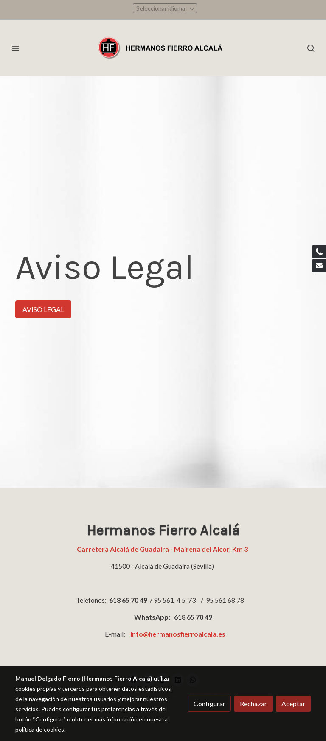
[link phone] (319, 251)
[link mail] (319, 265)
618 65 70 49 (128, 600)
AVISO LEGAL (43, 309)
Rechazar (253, 703)
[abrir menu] (15, 48)
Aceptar (293, 703)
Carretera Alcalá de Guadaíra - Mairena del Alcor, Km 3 (163, 549)
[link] (163, 47)
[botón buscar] (310, 48)
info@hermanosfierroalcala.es (177, 634)
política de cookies (39, 729)
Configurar (209, 703)
